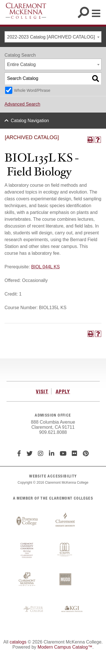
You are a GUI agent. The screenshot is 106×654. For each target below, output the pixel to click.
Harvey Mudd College (65, 580)
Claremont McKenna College (26, 11)
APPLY (63, 391)
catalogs (18, 642)
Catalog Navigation (30, 120)
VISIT (42, 391)
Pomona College (27, 521)
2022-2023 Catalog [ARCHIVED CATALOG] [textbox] (51, 37)
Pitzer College (34, 609)
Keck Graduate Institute (72, 609)
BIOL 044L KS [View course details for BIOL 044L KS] (45, 266)
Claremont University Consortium (27, 551)
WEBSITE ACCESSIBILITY (53, 475)
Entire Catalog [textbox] (21, 64)
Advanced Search (22, 104)
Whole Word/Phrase (32, 90)
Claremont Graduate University (65, 521)
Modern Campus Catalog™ (65, 647)
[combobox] (53, 37)
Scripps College (65, 551)
